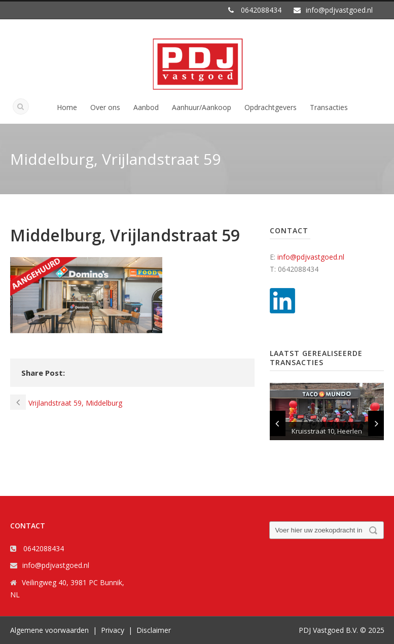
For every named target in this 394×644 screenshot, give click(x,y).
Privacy (112, 630)
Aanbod (146, 107)
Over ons (105, 107)
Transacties (329, 107)
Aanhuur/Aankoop (201, 107)
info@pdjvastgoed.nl (310, 257)
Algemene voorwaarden (49, 630)
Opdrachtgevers (270, 107)
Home (67, 107)
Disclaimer (153, 630)
